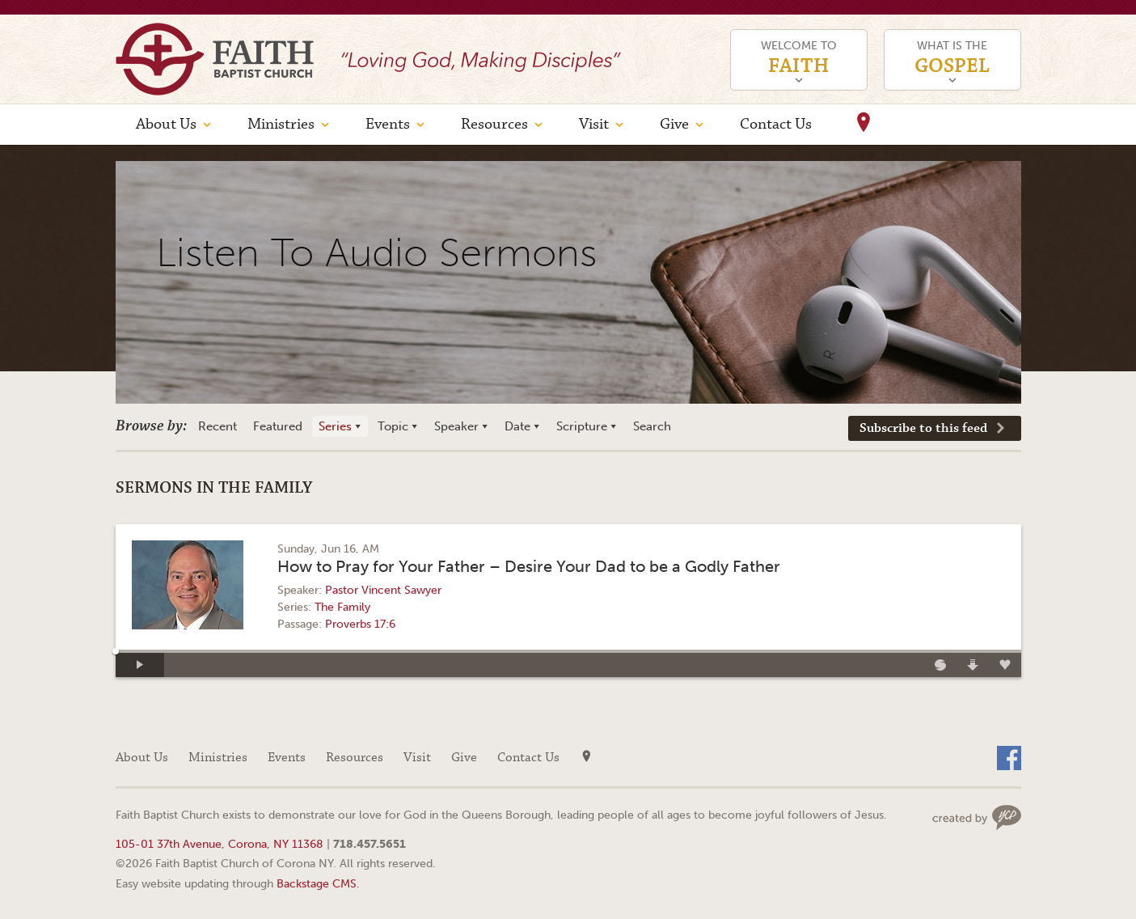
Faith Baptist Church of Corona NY (215, 59)
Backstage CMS (317, 883)
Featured (277, 426)
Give (674, 124)
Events (387, 124)
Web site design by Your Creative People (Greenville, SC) (976, 817)
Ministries (281, 124)
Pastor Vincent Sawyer (383, 590)
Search (652, 426)
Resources (494, 124)
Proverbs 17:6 (360, 624)
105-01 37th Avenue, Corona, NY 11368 (219, 843)
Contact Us (776, 124)
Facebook (1009, 758)
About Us (166, 124)
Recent (217, 426)
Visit (594, 124)
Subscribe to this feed (923, 428)
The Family (342, 607)
